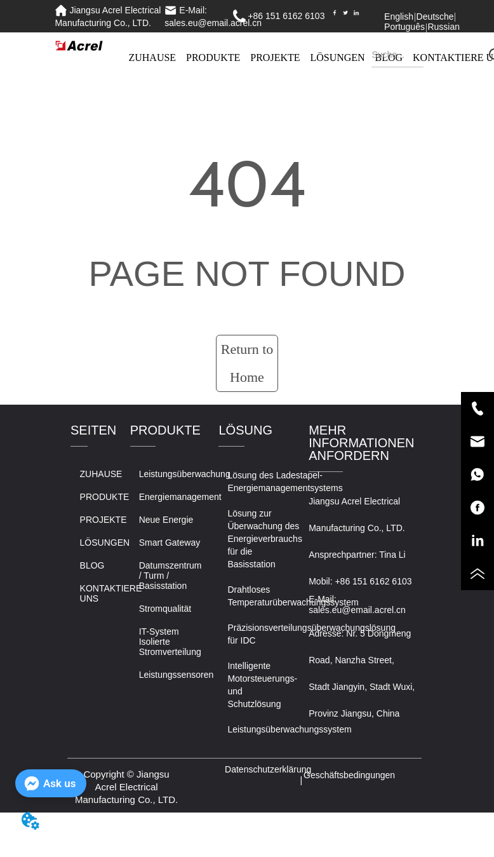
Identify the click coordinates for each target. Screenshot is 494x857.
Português (404, 27)
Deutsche (435, 16)
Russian (443, 27)
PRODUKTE (213, 57)
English (398, 16)
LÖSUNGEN (337, 57)
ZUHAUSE (152, 57)
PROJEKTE (275, 57)
